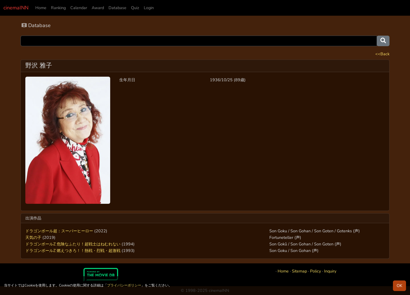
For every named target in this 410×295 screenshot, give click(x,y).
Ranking (58, 8)
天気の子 (33, 237)
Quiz (135, 8)
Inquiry (330, 271)
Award (98, 8)
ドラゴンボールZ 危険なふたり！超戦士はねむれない (72, 244)
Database (117, 8)
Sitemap (299, 271)
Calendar (78, 8)
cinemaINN (15, 7)
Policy (315, 271)
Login (149, 8)
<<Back (382, 54)
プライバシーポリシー (124, 285)
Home (40, 8)
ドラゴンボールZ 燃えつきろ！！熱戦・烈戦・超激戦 (72, 250)
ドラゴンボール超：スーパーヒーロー (59, 231)
